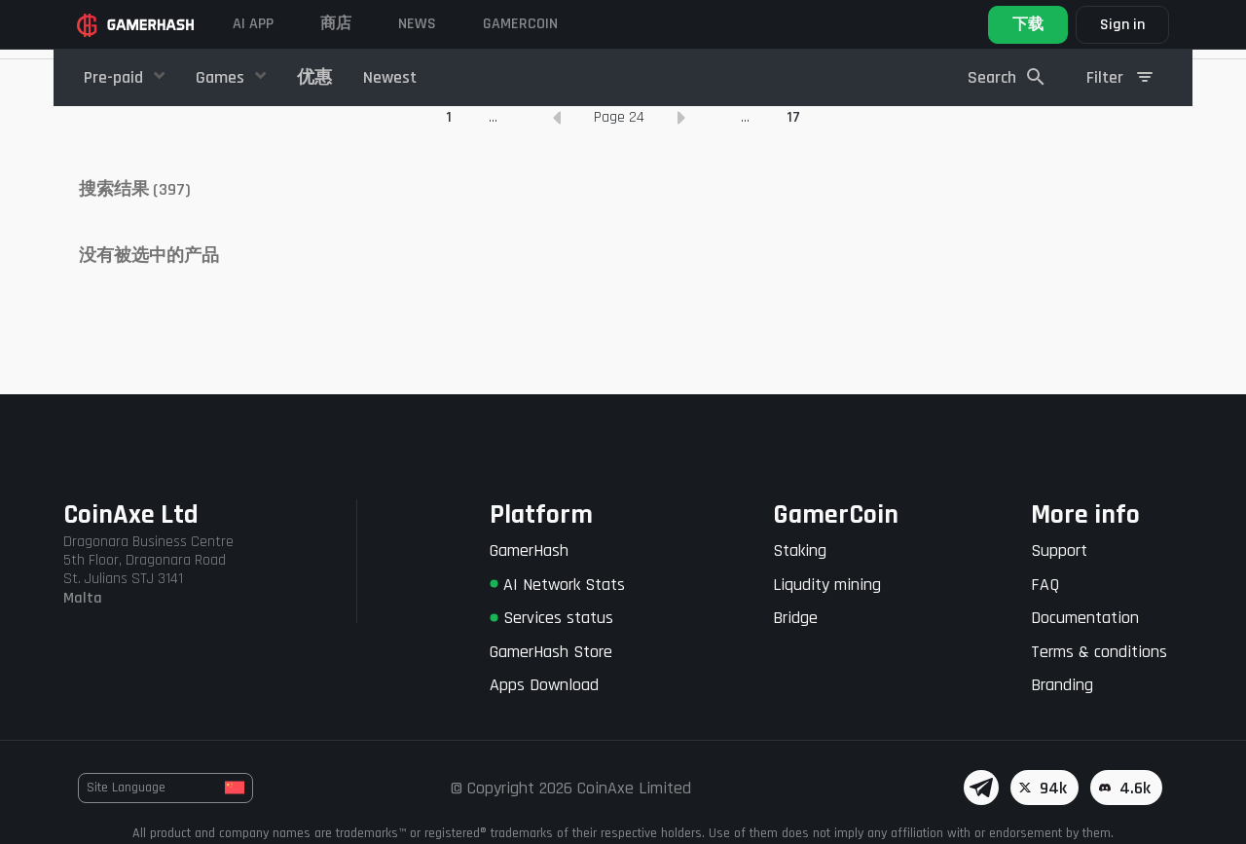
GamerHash (529, 550)
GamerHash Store (551, 652)
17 (793, 218)
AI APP (253, 24)
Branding (1062, 685)
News (417, 24)
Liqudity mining (827, 584)
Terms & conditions (1099, 652)
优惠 (314, 77)
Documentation (1085, 617)
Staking (799, 550)
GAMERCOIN (520, 24)
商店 (335, 24)
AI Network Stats (557, 584)
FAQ (1045, 584)
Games (222, 77)
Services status (551, 617)
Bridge (795, 617)
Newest (390, 77)
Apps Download (544, 685)
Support (1059, 550)
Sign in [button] (1122, 25)
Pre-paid (115, 77)
